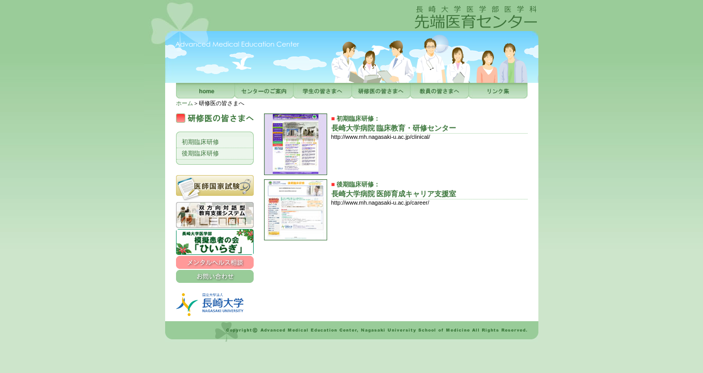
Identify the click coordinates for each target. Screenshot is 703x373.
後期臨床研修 (200, 153)
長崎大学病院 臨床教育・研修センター (394, 128)
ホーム (184, 103)
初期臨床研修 (200, 142)
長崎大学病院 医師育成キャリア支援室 (394, 194)
